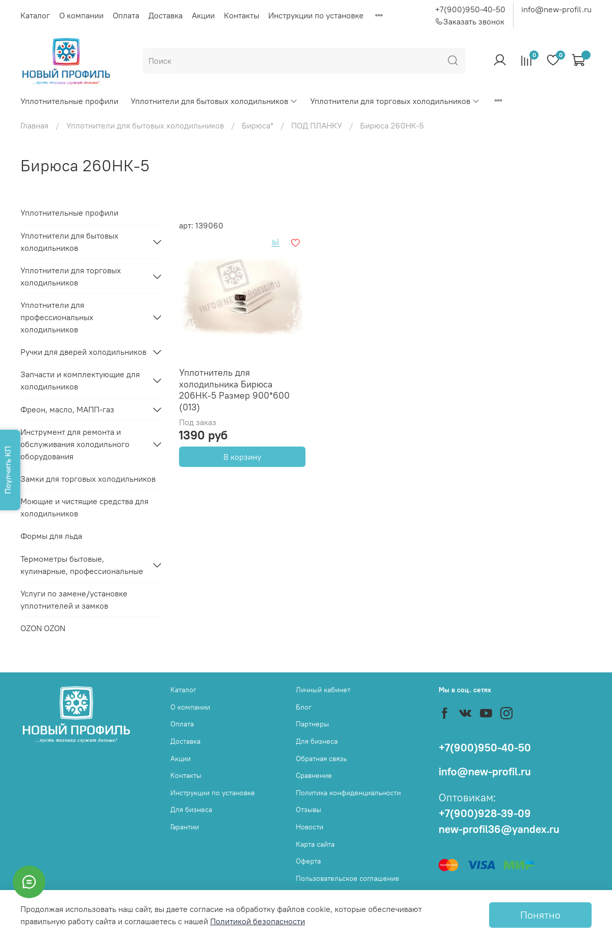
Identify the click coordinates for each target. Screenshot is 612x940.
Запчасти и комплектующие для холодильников (80, 380)
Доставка (165, 15)
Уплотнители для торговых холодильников (395, 101)
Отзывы (308, 809)
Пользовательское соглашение (347, 878)
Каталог (35, 15)
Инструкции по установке (316, 15)
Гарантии (184, 826)
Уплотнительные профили (69, 101)
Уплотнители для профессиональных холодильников (56, 317)
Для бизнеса (191, 809)
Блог (304, 707)
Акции (203, 15)
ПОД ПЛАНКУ (316, 125)
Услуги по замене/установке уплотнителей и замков (74, 599)
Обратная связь (321, 758)
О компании (81, 15)
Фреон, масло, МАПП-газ (67, 409)
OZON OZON (42, 628)
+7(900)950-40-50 (470, 9)
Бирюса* (257, 125)
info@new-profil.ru (556, 9)
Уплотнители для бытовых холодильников (214, 101)
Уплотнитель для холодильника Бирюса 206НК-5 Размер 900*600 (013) (234, 390)
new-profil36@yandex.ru (499, 829)
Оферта (308, 861)
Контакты (241, 15)
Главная (34, 125)
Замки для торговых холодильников (88, 479)
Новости (309, 826)
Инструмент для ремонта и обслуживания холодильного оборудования (75, 444)
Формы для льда (51, 536)
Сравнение (314, 775)
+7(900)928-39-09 (485, 813)
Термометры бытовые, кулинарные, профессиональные (81, 565)
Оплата (126, 15)
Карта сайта (315, 844)
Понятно (540, 914)
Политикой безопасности (257, 921)
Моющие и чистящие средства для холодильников (84, 507)
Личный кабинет (323, 689)
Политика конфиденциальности (348, 792)
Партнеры (312, 723)
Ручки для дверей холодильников (83, 352)
